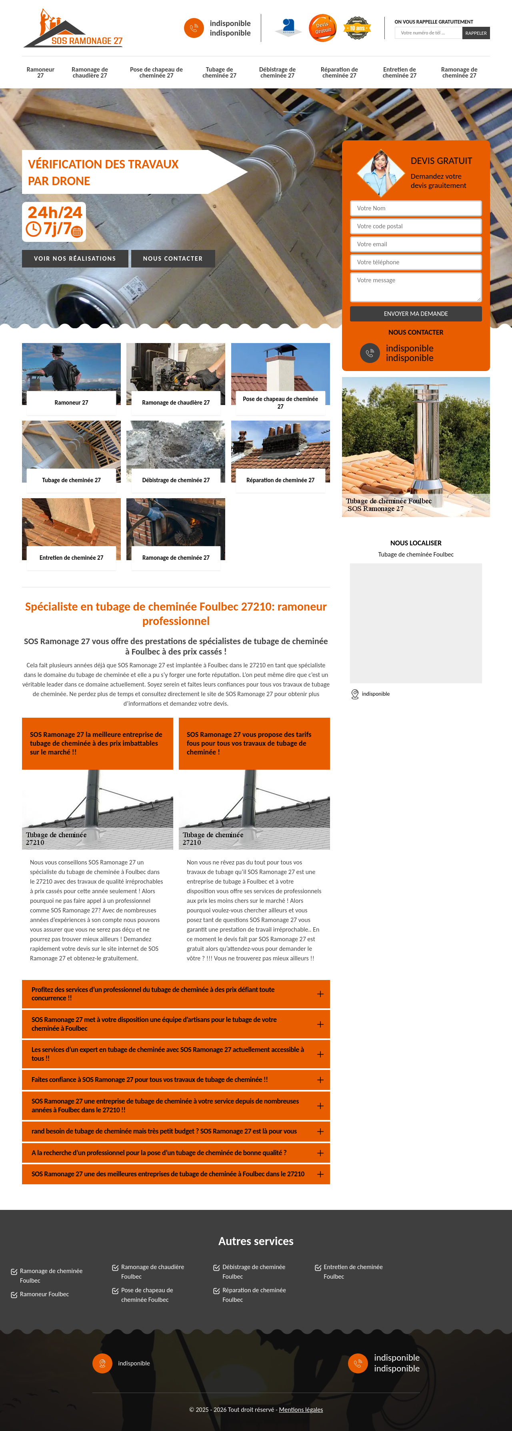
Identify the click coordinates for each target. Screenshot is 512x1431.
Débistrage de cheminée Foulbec (253, 1271)
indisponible (230, 23)
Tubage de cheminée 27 (219, 72)
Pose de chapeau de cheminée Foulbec (147, 1294)
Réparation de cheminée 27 (339, 72)
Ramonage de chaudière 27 (90, 72)
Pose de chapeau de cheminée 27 (156, 72)
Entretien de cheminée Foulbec (353, 1271)
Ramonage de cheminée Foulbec (51, 1275)
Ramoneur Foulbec (44, 1294)
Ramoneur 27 (40, 72)
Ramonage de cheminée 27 (459, 72)
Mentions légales (301, 1409)
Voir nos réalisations (75, 258)
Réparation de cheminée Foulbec (254, 1294)
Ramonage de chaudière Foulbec (152, 1271)
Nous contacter (173, 258)
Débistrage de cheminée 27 (277, 72)
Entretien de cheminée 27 (400, 72)
